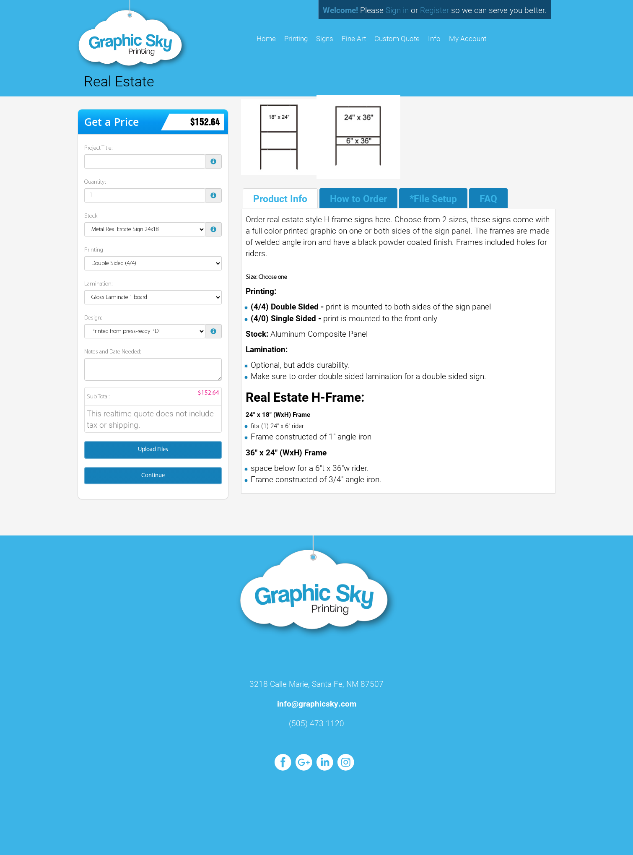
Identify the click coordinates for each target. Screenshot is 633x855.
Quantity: (95, 182)
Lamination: (98, 284)
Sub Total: (98, 397)
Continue (153, 476)
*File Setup (433, 198)
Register (434, 10)
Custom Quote (397, 38)
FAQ (488, 198)
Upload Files (153, 450)
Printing (296, 38)
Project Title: (98, 148)
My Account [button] (467, 38)
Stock (90, 216)
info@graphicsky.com (316, 703)
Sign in (397, 10)
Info (434, 38)
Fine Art (354, 38)
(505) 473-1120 (316, 723)
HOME (266, 38)
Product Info (280, 198)
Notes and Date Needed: (112, 352)
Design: (93, 318)
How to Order (358, 198)
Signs (324, 38)
